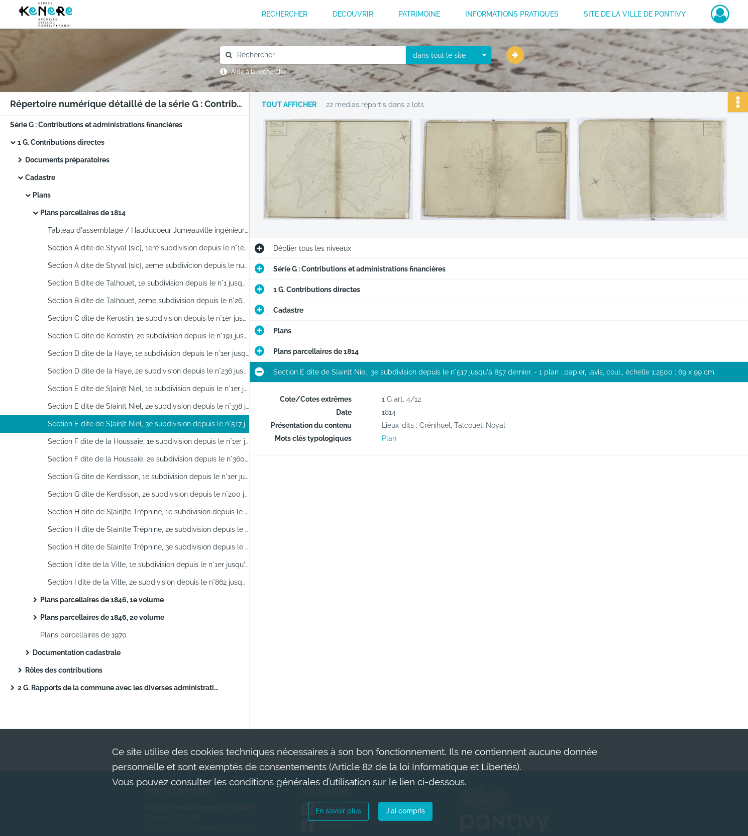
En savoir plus (338, 811)
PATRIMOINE (419, 14)
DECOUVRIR (353, 14)
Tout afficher (289, 105)
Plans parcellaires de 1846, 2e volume (102, 617)
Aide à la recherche (258, 71)
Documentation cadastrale (77, 652)
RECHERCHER (284, 14)
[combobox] (448, 55)
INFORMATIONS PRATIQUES (512, 14)
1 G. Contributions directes (61, 142)
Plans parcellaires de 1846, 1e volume (102, 600)
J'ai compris (405, 811)
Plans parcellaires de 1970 (83, 635)
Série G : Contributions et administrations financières (96, 125)
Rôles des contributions (63, 670)
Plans (42, 195)
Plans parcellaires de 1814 (83, 213)
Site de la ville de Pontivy (635, 14)
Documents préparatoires (67, 160)
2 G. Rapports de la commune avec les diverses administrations (118, 688)
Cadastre (40, 177)
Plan (389, 438)
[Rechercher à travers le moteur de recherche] (318, 55)
